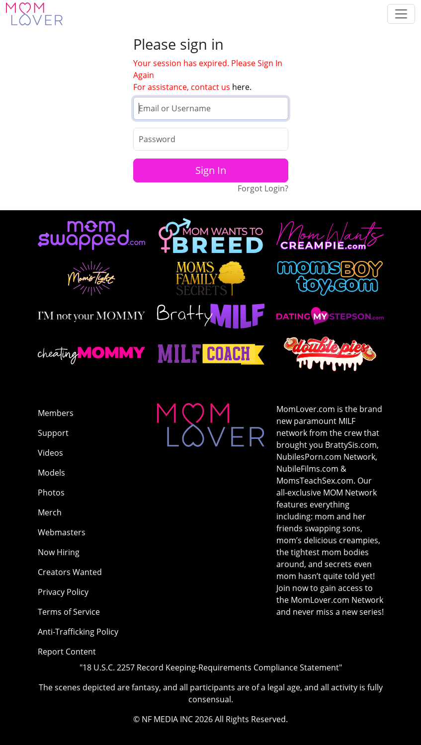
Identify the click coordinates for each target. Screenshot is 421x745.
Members (56, 413)
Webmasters (61, 532)
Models (51, 472)
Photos (51, 492)
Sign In (210, 170)
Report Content (67, 651)
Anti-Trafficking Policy (78, 631)
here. (242, 87)
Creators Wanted (70, 572)
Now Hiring (59, 552)
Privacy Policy (63, 591)
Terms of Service (69, 611)
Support (53, 432)
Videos (50, 452)
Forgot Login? (263, 188)
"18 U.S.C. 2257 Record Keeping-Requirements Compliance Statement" (211, 667)
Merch (50, 512)
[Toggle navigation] (401, 14)
